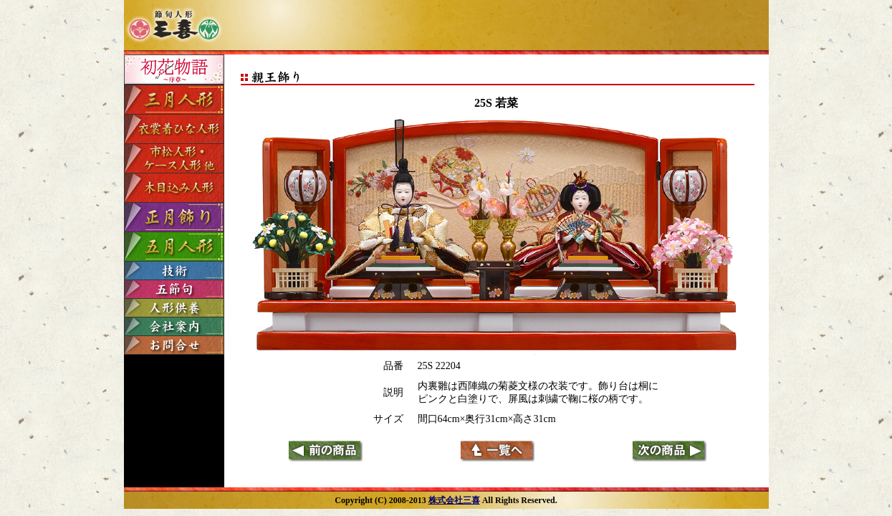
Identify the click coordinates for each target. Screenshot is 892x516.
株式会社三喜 (454, 500)
